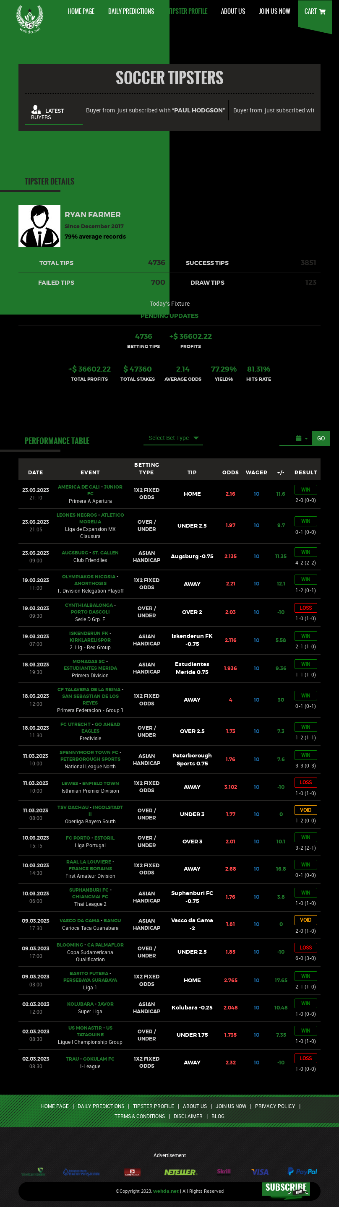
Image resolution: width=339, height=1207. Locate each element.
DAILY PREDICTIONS (131, 11)
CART (315, 11)
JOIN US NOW (274, 11)
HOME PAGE (81, 11)
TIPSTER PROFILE (187, 11)
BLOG (217, 1116)
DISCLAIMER (188, 1116)
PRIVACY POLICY (275, 1106)
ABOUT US (233, 11)
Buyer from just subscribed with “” (155, 110)
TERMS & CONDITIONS (140, 1116)
